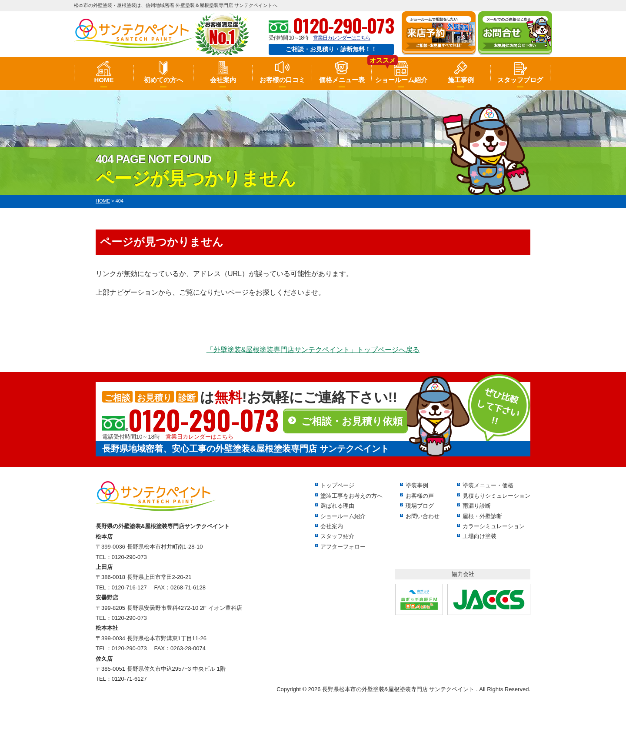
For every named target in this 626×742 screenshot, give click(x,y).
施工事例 (461, 79)
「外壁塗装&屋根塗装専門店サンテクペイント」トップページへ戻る (313, 349)
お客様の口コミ (282, 79)
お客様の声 (420, 495)
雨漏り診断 (477, 505)
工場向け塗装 (479, 536)
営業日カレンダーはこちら (341, 38)
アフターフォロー (343, 546)
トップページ (337, 485)
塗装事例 (417, 485)
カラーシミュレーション (494, 526)
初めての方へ (163, 79)
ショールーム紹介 (401, 79)
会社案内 (223, 79)
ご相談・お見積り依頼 (352, 421)
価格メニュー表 (342, 79)
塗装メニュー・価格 (488, 485)
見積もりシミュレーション (496, 495)
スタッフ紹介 (337, 536)
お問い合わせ (423, 516)
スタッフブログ (520, 79)
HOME (103, 79)
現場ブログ (420, 505)
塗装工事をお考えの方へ (351, 495)
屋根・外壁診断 (482, 516)
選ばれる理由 (337, 505)
